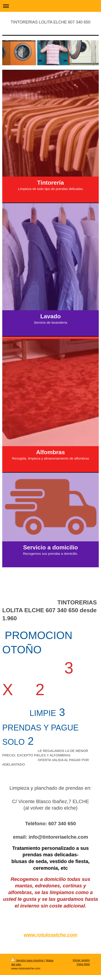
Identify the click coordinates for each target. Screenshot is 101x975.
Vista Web (83, 964)
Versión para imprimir (27, 960)
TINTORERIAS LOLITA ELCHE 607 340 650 (50, 22)
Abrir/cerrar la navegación (50, 6)
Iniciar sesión (81, 960)
